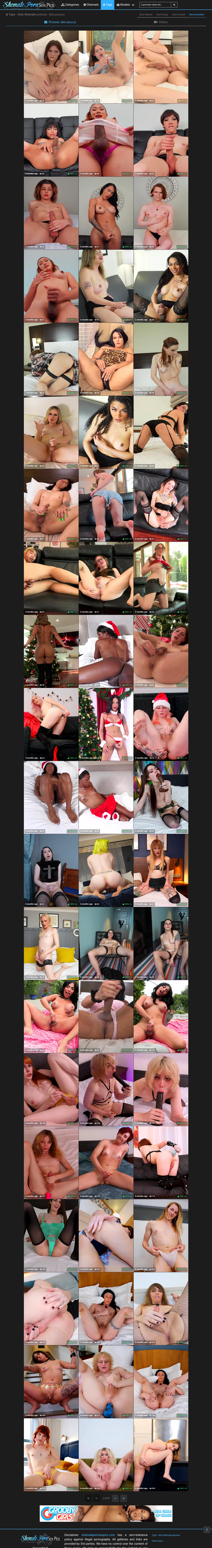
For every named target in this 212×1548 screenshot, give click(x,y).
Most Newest (145, 14)
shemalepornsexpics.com (98, 1535)
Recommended (196, 14)
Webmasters (158, 1541)
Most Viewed (178, 14)
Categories (70, 4)
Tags (107, 4)
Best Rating (162, 14)
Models (123, 4)
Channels (91, 4)
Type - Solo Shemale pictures (166, 1535)
